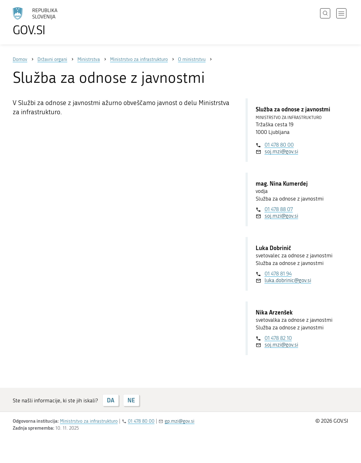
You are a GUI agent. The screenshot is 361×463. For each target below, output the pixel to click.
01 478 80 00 (279, 145)
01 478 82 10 (278, 338)
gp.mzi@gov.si (179, 421)
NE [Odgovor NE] (131, 400)
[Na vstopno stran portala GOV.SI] (53, 21)
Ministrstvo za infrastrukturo (89, 421)
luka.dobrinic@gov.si (288, 280)
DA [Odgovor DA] (110, 400)
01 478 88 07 (279, 209)
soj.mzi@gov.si (281, 151)
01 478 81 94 (278, 273)
